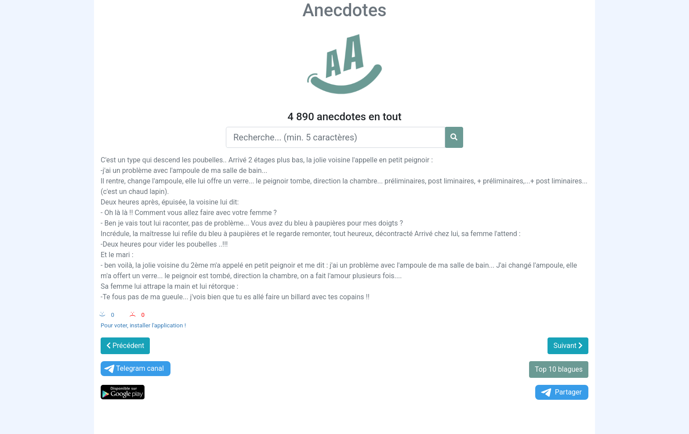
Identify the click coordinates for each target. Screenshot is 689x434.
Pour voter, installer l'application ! (143, 325)
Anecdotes (344, 10)
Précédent (125, 345)
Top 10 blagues (559, 369)
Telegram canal (133, 368)
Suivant (568, 345)
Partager (561, 392)
